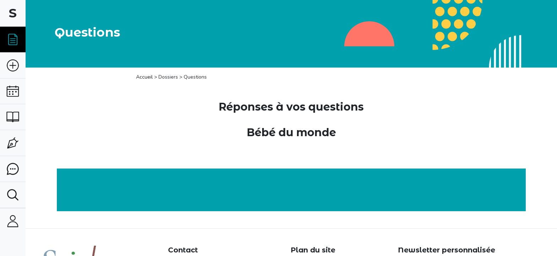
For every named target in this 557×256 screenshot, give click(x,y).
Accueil (145, 77)
